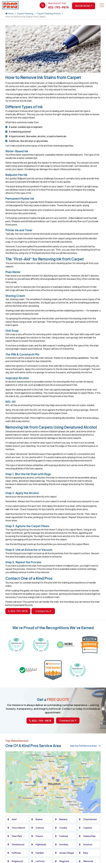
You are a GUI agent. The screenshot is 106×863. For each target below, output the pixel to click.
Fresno (39, 836)
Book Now (83, 5)
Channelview (90, 819)
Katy (85, 852)
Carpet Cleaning (25, 13)
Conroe (40, 827)
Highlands (41, 844)
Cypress (87, 827)
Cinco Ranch (18, 827)
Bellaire (63, 819)
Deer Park (17, 836)
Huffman (16, 852)
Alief (14, 819)
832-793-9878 (58, 7)
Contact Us (43, 611)
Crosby (63, 827)
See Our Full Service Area (85, 745)
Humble (40, 852)
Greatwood (18, 844)
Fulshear (63, 836)
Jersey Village (66, 852)
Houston (87, 844)
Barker (39, 819)
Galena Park (89, 836)
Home (9, 13)
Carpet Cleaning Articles (49, 13)
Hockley (63, 844)
